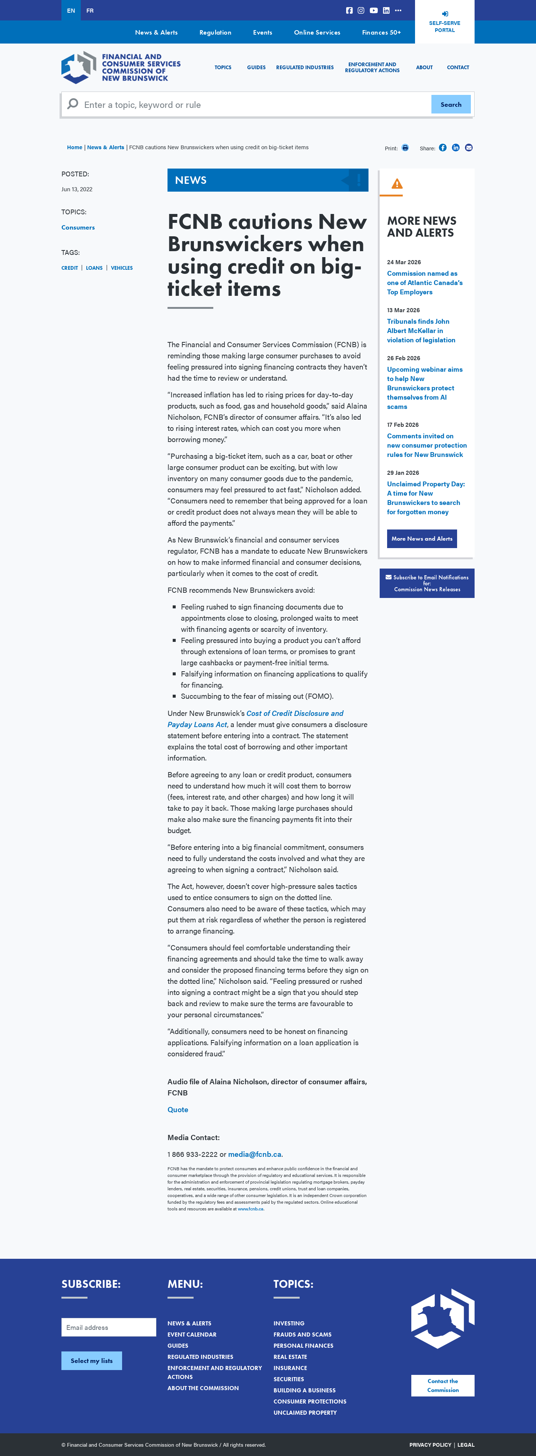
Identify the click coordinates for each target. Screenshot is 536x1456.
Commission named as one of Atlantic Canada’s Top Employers (425, 282)
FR (89, 10)
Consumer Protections (310, 1401)
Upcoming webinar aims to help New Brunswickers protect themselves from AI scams (425, 387)
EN (71, 10)
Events (262, 32)
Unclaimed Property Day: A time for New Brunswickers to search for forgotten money (426, 497)
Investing (289, 1323)
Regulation (216, 32)
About (424, 67)
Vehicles (122, 268)
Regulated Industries (305, 67)
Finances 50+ (381, 32)
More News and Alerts (422, 539)
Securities (289, 1379)
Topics (223, 67)
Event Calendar (192, 1334)
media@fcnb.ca (254, 1153)
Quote (179, 1109)
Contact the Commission (443, 1385)
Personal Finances (304, 1346)
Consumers (78, 227)
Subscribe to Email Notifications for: (427, 583)
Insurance (290, 1368)
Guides (256, 67)
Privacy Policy (430, 1444)
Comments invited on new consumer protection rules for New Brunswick (427, 445)
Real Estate (290, 1357)
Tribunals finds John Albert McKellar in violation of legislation (421, 330)
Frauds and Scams (303, 1334)
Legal (466, 1444)
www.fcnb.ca (251, 1208)
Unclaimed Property (305, 1413)
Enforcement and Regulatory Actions (372, 67)
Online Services (317, 32)
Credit (69, 268)
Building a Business (305, 1390)
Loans (94, 268)
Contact (458, 67)
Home (74, 147)
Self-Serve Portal (444, 26)
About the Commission (203, 1388)
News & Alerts (156, 32)
